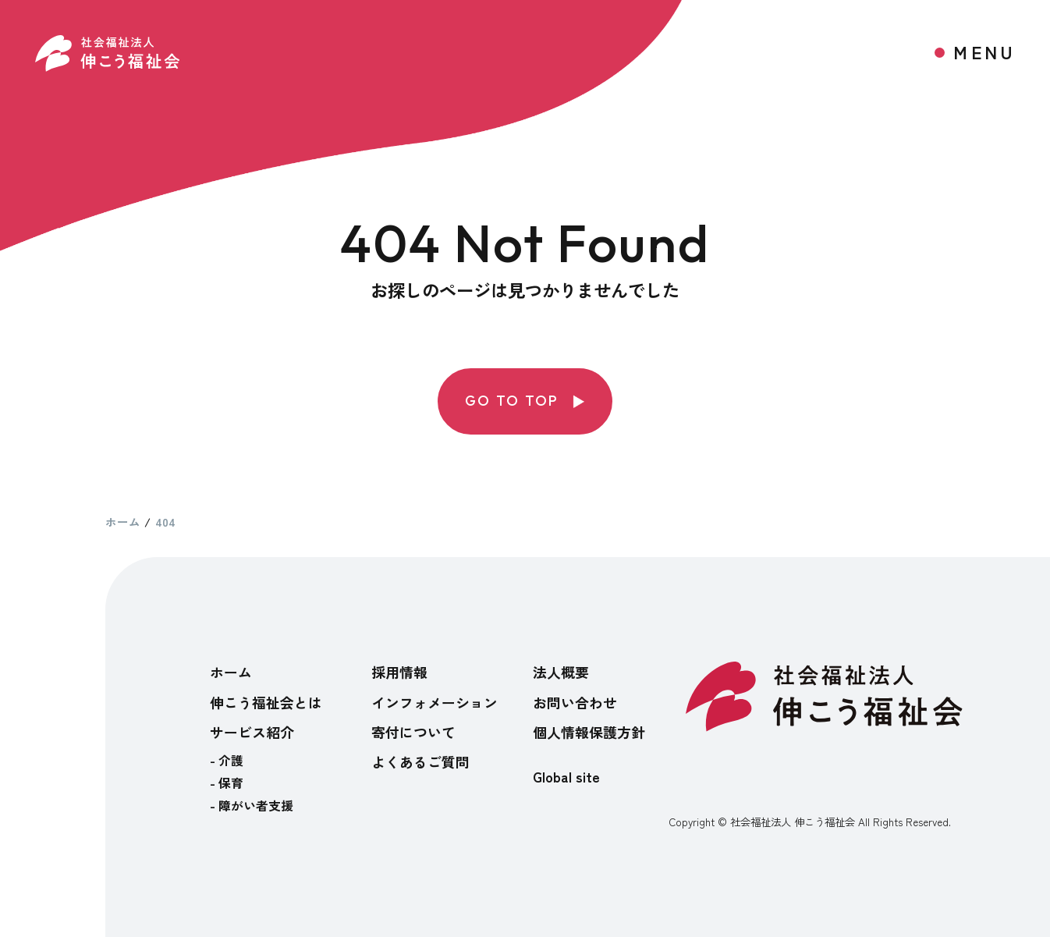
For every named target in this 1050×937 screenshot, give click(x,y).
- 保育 (226, 783)
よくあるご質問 (420, 761)
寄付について (413, 732)
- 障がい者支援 (251, 806)
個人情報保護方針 (589, 732)
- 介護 (226, 760)
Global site (566, 776)
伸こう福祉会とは (266, 702)
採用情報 (399, 672)
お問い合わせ (575, 702)
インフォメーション (434, 702)
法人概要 (561, 672)
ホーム (231, 672)
